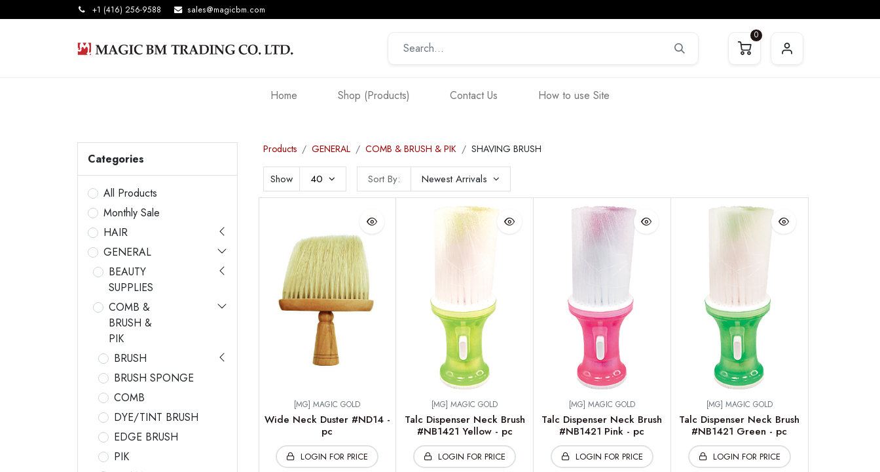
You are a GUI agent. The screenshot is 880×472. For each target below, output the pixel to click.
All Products (130, 193)
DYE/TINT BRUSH (156, 417)
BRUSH (130, 358)
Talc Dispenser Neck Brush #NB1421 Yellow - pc (465, 425)
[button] (461, 179)
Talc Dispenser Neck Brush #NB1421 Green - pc (739, 425)
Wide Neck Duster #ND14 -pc (327, 425)
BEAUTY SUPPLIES (131, 279)
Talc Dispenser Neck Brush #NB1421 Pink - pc (601, 425)
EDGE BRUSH (146, 436)
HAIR (115, 232)
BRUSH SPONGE (154, 377)
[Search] (679, 48)
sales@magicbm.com (226, 10)
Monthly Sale (131, 212)
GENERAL (127, 252)
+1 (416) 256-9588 (126, 10)
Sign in (787, 48)
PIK (121, 456)
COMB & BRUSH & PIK (130, 323)
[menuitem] (284, 95)
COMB (129, 397)
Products (280, 148)
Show (281, 179)
